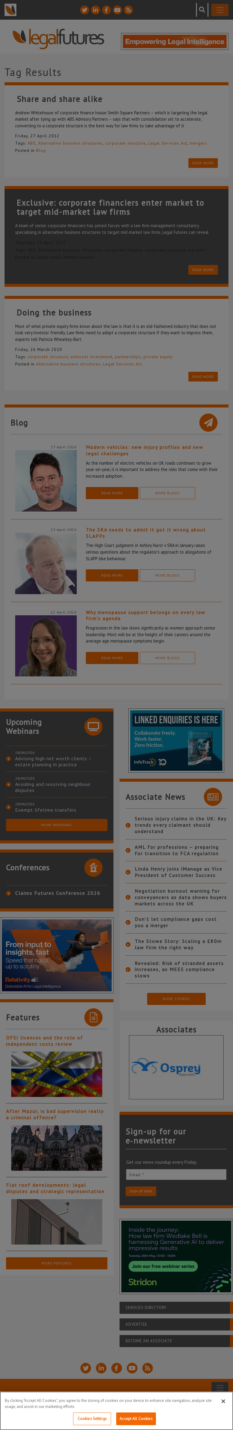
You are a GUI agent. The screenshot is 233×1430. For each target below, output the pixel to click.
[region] (116, 1411)
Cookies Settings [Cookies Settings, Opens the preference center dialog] (92, 1418)
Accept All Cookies (136, 1418)
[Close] (223, 1401)
